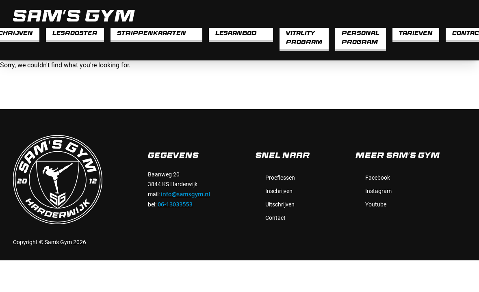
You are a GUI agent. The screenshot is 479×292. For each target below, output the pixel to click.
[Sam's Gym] (220, 15)
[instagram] (461, 15)
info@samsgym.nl (185, 194)
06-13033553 (175, 204)
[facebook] (445, 15)
